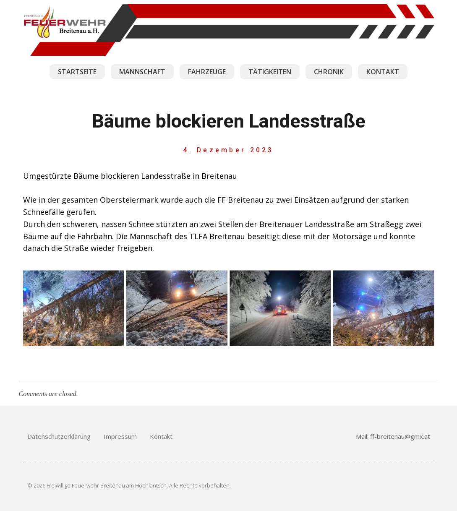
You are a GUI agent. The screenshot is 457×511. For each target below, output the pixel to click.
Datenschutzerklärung (59, 436)
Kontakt (161, 436)
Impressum (120, 436)
